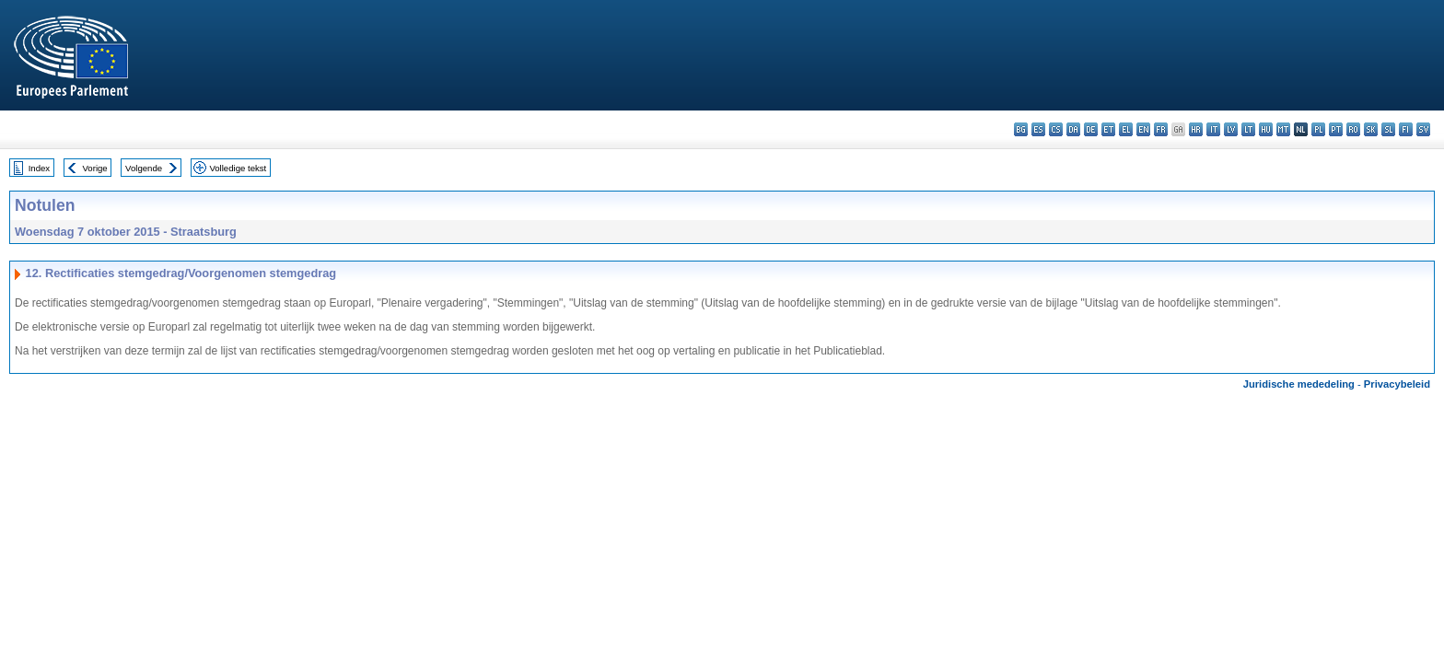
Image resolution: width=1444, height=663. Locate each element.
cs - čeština (1056, 129)
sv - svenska (1423, 129)
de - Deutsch (1091, 129)
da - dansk (1073, 129)
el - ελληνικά (1126, 129)
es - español (1038, 129)
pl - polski (1318, 129)
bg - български (1021, 129)
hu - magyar (1266, 129)
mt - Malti (1283, 129)
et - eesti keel (1108, 129)
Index (39, 168)
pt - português (1336, 129)
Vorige (95, 168)
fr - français (1161, 129)
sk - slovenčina (1371, 129)
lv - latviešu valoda (1231, 129)
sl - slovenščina (1388, 129)
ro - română (1353, 129)
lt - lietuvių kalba (1248, 129)
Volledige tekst (237, 168)
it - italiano (1213, 129)
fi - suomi (1406, 129)
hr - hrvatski (1196, 129)
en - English (1143, 129)
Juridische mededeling (1299, 384)
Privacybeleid (1397, 384)
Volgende (143, 168)
